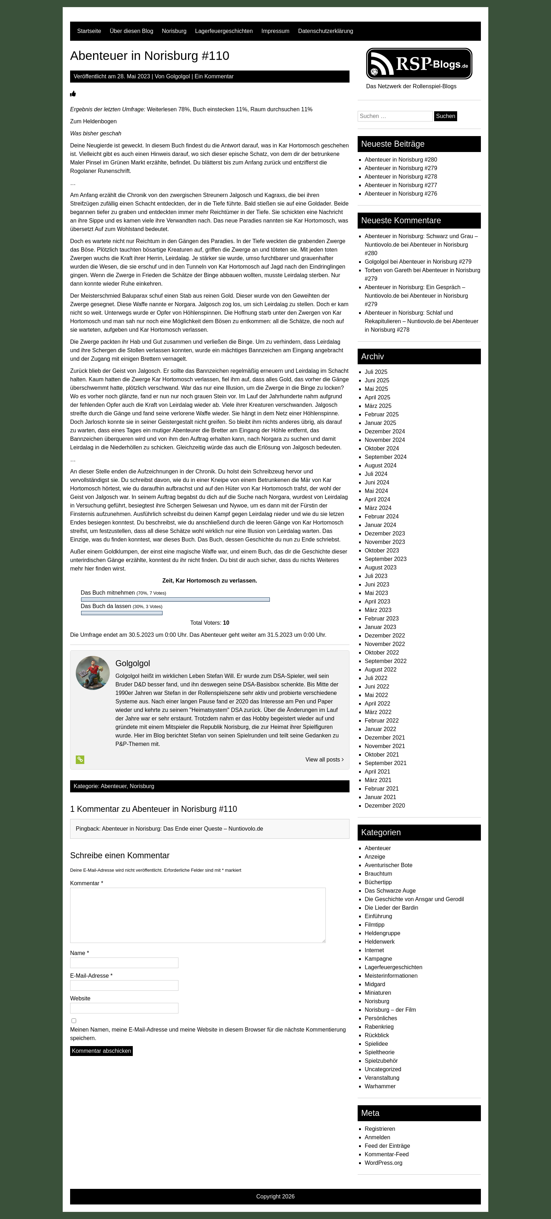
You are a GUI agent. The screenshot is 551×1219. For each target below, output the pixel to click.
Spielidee (376, 1044)
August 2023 (381, 567)
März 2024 (378, 508)
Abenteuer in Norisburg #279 (401, 168)
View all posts (325, 760)
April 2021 (377, 772)
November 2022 (385, 644)
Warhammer (380, 1086)
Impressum (275, 31)
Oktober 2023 (382, 550)
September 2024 (386, 457)
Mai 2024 (376, 491)
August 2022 (381, 670)
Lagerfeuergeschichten (224, 31)
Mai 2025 (376, 389)
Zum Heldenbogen (93, 121)
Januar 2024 (380, 525)
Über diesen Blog (131, 31)
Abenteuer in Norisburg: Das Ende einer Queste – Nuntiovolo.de (182, 829)
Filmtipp (375, 925)
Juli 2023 (376, 576)
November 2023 (385, 542)
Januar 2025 (380, 423)
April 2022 (377, 704)
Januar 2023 (380, 627)
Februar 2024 (382, 516)
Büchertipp (378, 882)
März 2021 (378, 780)
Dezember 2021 (385, 738)
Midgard (375, 984)
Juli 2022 (376, 678)
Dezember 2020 (385, 806)
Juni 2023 (377, 585)
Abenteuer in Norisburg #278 (401, 177)
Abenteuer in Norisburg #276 (401, 194)
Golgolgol (178, 76)
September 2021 (386, 763)
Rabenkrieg (379, 1027)
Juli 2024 (376, 474)
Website (80, 998)
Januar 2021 (380, 797)
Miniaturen (378, 993)
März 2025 (378, 406)
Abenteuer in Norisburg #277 (401, 185)
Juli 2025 (376, 372)
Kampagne (378, 959)
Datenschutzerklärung (325, 31)
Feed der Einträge (387, 1146)
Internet (374, 950)
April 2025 (377, 397)
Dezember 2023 (385, 533)
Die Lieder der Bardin (391, 908)
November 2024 (385, 440)
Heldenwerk (379, 942)
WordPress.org (383, 1163)
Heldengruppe (383, 933)
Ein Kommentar (214, 76)
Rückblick (377, 1035)
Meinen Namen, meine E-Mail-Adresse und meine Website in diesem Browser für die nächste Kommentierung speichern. (208, 1034)
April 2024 (377, 499)
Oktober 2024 (382, 448)
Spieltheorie (380, 1052)
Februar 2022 (382, 721)
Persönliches (381, 1018)
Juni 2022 (377, 687)
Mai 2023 (376, 593)
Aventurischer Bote (389, 865)
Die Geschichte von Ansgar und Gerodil (414, 899)
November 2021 (385, 746)
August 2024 (381, 465)
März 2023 (378, 610)
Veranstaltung (382, 1078)
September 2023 (386, 559)
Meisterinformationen (391, 976)
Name (79, 953)
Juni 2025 (377, 380)
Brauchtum (378, 874)
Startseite (89, 31)
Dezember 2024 (385, 431)
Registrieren (380, 1129)
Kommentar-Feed (387, 1154)
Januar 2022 (380, 729)
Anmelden (377, 1137)
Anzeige (375, 857)
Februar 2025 (382, 414)
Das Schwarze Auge (390, 891)
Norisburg (174, 31)
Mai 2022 (376, 695)
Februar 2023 (382, 619)
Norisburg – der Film (390, 1010)
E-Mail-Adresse (91, 976)
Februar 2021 (382, 789)
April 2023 (377, 602)
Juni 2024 (377, 482)
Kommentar (86, 883)
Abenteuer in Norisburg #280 (401, 160)
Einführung (378, 916)
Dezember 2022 (385, 636)
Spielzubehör (381, 1061)
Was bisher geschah (95, 133)
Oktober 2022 (382, 653)
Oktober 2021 (382, 755)
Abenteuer (114, 786)
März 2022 (378, 712)
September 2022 (386, 661)
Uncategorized (383, 1069)
